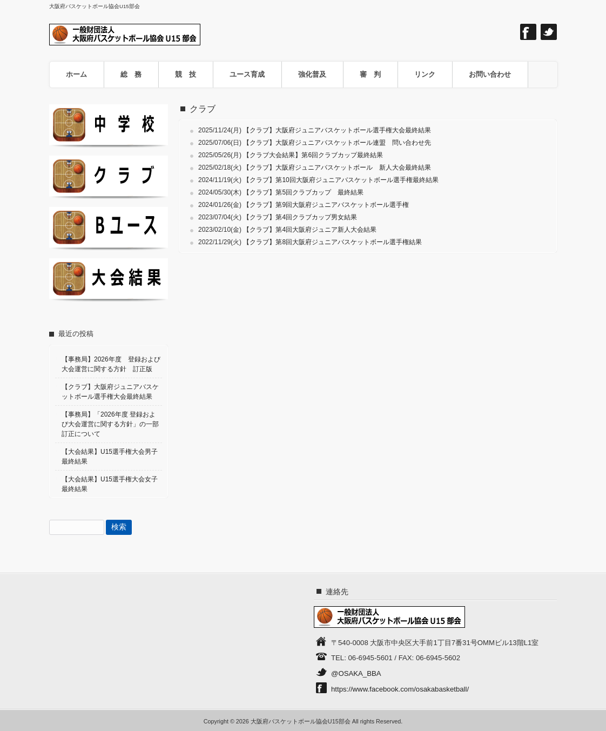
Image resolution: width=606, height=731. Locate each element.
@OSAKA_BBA (356, 673)
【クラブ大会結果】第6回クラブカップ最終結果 (313, 155)
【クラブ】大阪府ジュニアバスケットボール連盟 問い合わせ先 (337, 142)
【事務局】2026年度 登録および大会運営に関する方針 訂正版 (111, 364)
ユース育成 (247, 74)
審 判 (370, 74)
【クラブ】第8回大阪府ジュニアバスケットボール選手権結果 (332, 242)
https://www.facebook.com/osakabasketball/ (400, 689)
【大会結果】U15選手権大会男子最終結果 (110, 456)
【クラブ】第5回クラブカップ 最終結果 (303, 192)
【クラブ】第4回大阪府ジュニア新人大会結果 (309, 229)
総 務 (131, 74)
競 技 (185, 74)
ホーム (76, 74)
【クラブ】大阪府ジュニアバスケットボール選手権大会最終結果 (337, 130)
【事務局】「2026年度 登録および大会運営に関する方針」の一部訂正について (110, 424)
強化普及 (312, 74)
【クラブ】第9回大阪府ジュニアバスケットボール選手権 (326, 205)
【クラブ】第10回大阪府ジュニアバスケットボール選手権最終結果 (340, 180)
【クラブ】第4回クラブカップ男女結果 (300, 217)
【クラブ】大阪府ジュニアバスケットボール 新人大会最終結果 (337, 167)
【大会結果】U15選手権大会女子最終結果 (110, 484)
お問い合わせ (490, 74)
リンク (424, 74)
